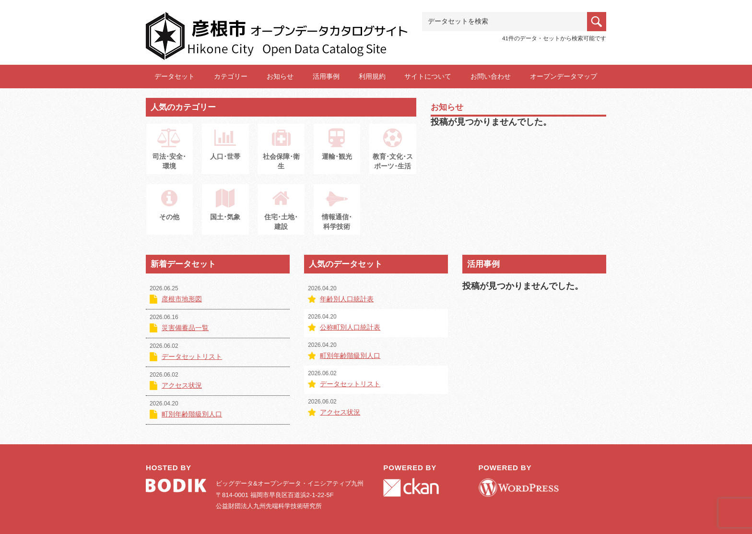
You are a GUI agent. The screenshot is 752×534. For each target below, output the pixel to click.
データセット (174, 76)
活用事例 (326, 76)
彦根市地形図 (182, 299)
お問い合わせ (490, 76)
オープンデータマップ (563, 76)
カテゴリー (230, 76)
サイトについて (427, 76)
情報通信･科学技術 (337, 214)
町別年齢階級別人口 (192, 414)
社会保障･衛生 (281, 154)
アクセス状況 (182, 385)
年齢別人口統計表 (347, 299)
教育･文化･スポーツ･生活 (393, 154)
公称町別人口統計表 (350, 327)
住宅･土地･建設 (281, 214)
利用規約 (372, 76)
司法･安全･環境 (169, 154)
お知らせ (280, 76)
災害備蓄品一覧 (185, 328)
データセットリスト (192, 356)
